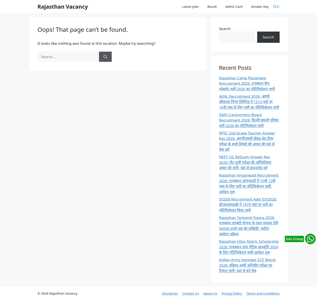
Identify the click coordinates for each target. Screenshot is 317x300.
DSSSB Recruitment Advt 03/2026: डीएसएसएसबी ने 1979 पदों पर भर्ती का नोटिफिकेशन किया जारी (248, 205)
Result (212, 6)
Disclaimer (170, 293)
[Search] (105, 57)
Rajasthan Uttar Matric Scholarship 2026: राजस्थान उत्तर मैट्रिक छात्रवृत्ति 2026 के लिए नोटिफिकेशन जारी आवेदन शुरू (249, 247)
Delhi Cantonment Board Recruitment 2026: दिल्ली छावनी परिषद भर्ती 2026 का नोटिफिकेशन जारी (249, 120)
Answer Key (260, 6)
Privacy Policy (231, 293)
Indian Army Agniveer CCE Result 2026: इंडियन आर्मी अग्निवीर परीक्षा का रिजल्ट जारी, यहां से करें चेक (247, 265)
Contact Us (190, 293)
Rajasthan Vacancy (63, 6)
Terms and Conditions (263, 293)
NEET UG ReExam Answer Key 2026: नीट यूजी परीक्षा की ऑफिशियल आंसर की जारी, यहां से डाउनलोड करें (245, 162)
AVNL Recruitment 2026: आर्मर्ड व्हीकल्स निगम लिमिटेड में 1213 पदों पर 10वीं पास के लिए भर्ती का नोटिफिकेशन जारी (249, 102)
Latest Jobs (190, 6)
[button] (276, 6)
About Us (210, 293)
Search (225, 28)
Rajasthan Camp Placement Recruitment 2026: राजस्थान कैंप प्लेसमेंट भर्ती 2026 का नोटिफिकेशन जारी (247, 83)
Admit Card (233, 6)
